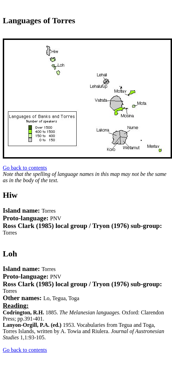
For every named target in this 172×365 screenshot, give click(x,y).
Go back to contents (25, 168)
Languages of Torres (39, 20)
